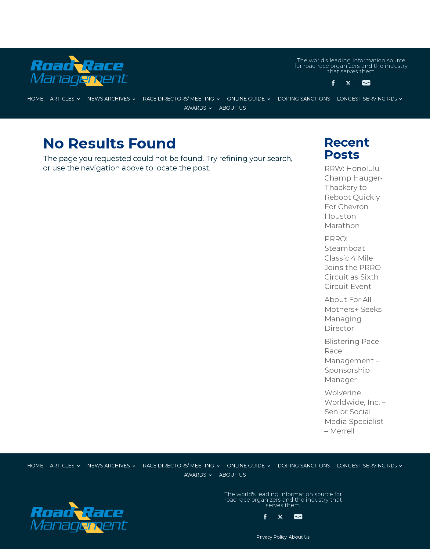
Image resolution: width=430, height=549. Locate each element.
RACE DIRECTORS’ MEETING (178, 99)
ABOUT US (232, 108)
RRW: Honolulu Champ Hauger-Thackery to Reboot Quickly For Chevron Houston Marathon (353, 197)
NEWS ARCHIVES (108, 99)
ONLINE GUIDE (246, 99)
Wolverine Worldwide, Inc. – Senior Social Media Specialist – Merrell (354, 411)
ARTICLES (62, 99)
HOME (35, 99)
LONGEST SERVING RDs (367, 99)
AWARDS (195, 108)
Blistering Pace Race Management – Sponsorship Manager (351, 360)
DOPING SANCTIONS (304, 99)
